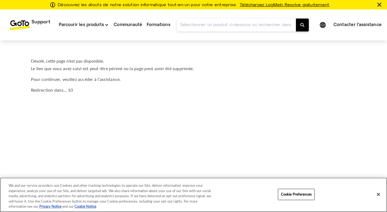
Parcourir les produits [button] (81, 25)
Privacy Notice (50, 206)
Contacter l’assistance (358, 25)
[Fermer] (380, 4)
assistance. (110, 79)
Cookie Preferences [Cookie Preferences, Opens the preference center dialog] (296, 194)
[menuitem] (30, 25)
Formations (158, 25)
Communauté (128, 25)
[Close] (378, 194)
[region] (193, 195)
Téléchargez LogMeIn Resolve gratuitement (284, 5)
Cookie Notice (85, 206)
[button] (323, 25)
